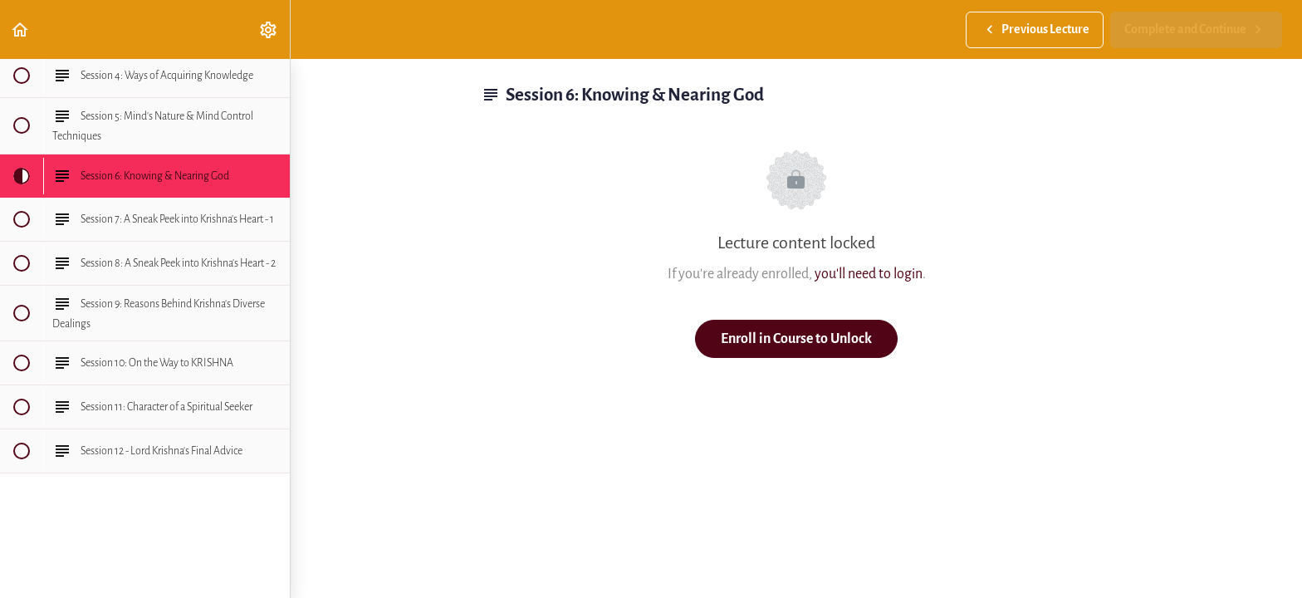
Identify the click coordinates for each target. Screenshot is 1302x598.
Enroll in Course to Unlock (796, 338)
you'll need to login (869, 273)
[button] (21, 29)
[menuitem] (269, 29)
